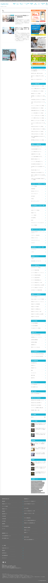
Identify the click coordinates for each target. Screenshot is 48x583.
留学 (14, 0)
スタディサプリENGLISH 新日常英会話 (37, 353)
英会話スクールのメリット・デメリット (37, 301)
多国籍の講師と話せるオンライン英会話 (37, 110)
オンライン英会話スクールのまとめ (37, 287)
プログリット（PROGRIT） (35, 235)
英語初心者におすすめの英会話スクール (37, 172)
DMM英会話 (33, 188)
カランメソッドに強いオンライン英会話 (37, 105)
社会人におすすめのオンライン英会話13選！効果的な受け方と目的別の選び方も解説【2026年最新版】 (40, 424)
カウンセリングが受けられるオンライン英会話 (38, 123)
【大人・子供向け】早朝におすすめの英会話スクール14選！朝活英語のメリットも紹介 (40, 448)
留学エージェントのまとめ (35, 347)
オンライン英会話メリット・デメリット (37, 272)
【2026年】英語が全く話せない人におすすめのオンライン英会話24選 (40, 429)
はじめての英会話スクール (35, 296)
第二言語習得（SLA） (5, 538)
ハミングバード (33, 249)
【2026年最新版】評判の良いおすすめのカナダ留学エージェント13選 (40, 473)
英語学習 (32, 481)
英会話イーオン (33, 212)
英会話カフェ (33, 365)
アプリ (39, 4)
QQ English (33, 196)
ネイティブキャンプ (34, 193)
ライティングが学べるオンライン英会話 (37, 115)
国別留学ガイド (33, 344)
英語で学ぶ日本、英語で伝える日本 (37, 73)
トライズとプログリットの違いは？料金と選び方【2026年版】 (40, 453)
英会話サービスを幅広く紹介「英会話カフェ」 (9, 566)
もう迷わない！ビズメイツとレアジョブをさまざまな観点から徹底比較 (40, 434)
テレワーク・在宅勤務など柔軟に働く (37, 407)
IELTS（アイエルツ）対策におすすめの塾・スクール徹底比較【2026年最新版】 (40, 443)
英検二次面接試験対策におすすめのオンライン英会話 (38, 137)
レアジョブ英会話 (34, 186)
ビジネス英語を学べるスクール (36, 151)
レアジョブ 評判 (40, 490)
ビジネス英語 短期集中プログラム (36, 156)
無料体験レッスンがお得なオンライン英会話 (38, 96)
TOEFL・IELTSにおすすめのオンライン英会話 (38, 102)
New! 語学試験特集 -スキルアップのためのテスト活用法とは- (38, 70)
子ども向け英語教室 (34, 325)
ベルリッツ (33, 207)
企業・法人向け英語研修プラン (36, 393)
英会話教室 (31, 4)
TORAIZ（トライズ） (34, 237)
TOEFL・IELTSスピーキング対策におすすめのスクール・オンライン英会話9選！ (40, 463)
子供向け (38, 0)
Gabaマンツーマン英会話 (35, 210)
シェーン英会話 (33, 215)
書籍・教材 (33, 375)
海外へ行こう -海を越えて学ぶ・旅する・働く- (37, 76)
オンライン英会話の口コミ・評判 (36, 282)
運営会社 (3, 550)
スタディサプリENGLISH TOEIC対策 (37, 356)
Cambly (32, 198)
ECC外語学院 (33, 217)
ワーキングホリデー (33, 491)
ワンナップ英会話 (34, 225)
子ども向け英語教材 (34, 323)
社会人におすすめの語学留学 (35, 334)
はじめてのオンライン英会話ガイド (30, 501)
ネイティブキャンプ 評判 (34, 490)
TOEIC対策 (22, 0)
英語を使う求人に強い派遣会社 (36, 405)
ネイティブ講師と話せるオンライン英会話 (38, 88)
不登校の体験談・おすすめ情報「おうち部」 (9, 565)
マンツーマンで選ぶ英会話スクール (37, 161)
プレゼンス (33, 242)
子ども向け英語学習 (5, 526)
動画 (32, 370)
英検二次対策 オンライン (41, 483)
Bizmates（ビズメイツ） (35, 191)
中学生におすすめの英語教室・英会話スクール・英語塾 (38, 179)
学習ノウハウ (21, 4)
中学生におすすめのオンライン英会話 (37, 131)
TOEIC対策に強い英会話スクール (36, 146)
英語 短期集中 (36, 481)
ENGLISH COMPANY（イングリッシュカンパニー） (37, 232)
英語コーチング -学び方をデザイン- (37, 79)
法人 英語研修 (42, 492)
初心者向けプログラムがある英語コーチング (38, 167)
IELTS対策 (30, 0)
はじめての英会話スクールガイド (29, 503)
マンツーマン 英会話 (41, 484)
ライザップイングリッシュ (35, 240)
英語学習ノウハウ (42, 0)
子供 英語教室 (39, 491)
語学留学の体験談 (34, 342)
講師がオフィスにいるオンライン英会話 (37, 120)
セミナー (17, 4)
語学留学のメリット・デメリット (36, 337)
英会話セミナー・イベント (6, 503)
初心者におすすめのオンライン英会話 (37, 126)
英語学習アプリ (18, 0)
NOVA (32, 220)
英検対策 (34, 0)
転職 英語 (39, 492)
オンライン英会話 (10, 0)
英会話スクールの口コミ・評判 (36, 311)
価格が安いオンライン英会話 (35, 93)
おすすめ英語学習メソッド (35, 384)
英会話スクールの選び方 (35, 306)
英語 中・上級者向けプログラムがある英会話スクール (38, 175)
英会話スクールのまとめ (35, 316)
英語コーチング (33, 489)
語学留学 (3, 511)
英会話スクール (6, 0)
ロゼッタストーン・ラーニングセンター (37, 222)
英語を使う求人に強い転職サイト (36, 402)
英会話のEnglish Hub (43, 580)
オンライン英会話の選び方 (35, 277)
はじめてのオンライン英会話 (35, 267)
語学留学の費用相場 (34, 339)
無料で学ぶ (33, 377)
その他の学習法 (43, 4)
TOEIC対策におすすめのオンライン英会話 (38, 99)
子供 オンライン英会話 (34, 492)
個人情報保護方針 (5, 555)
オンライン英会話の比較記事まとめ (30, 520)
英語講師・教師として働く (35, 410)
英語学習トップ (2, 0)
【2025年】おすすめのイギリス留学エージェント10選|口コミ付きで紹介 (40, 468)
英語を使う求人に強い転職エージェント (37, 400)
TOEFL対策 (26, 0)
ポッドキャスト (33, 372)
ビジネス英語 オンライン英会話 (35, 482)
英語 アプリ (37, 489)
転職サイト (26, 532)
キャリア (46, 0)
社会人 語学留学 (42, 482)
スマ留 (32, 258)
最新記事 (14, 4)
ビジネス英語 (40, 481)
